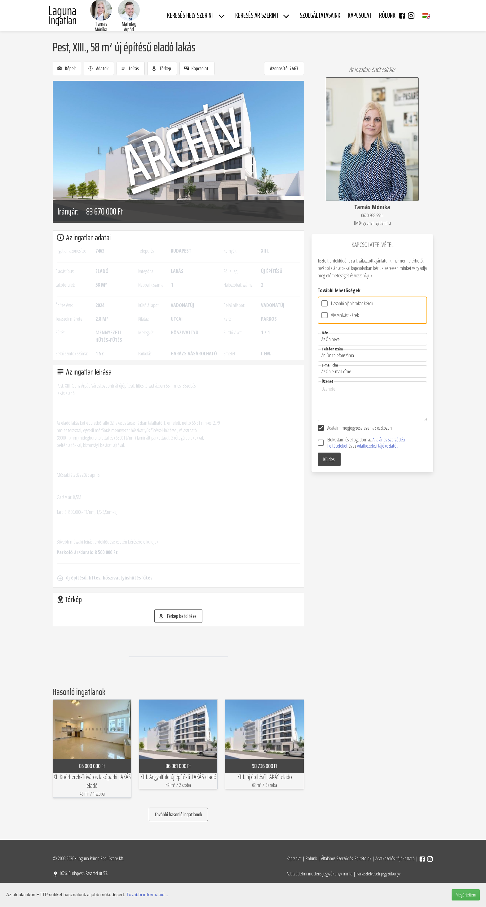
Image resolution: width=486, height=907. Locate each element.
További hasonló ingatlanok (178, 814)
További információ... (147, 894)
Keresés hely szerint (190, 15)
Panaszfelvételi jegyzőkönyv (378, 873)
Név (325, 333)
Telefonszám (332, 349)
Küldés (329, 459)
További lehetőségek (339, 290)
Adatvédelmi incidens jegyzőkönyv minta (319, 873)
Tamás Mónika (101, 27)
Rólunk (311, 858)
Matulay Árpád (129, 27)
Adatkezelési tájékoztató (395, 858)
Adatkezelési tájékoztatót (377, 445)
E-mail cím (330, 365)
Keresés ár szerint (257, 15)
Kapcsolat (294, 858)
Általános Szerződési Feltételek (346, 858)
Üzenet (327, 381)
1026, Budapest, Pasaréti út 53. (80, 873)
